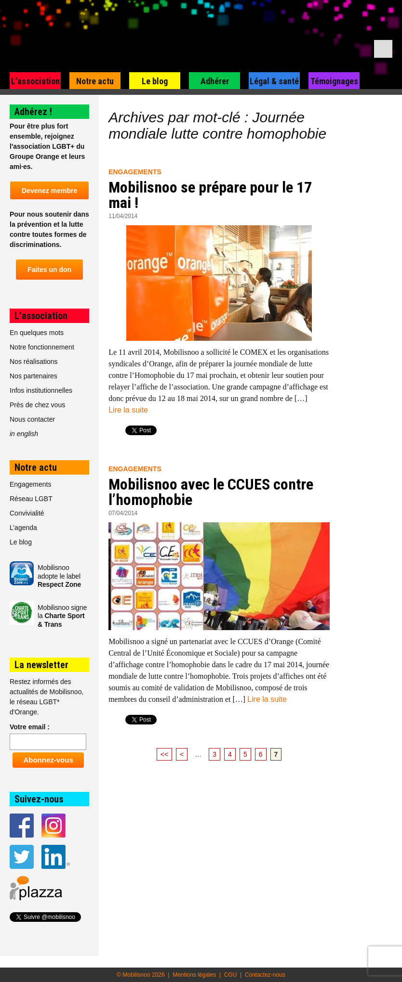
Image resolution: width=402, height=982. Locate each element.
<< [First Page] (164, 754)
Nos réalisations (34, 361)
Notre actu (95, 81)
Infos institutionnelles (41, 390)
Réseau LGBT (31, 499)
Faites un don (49, 269)
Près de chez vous (37, 405)
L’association (35, 81)
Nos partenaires (33, 376)
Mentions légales (194, 974)
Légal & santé (274, 81)
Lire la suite (128, 410)
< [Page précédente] (182, 754)
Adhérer (215, 81)
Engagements (134, 172)
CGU (230, 974)
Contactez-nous (265, 974)
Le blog (155, 81)
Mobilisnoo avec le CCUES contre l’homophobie (210, 492)
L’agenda (23, 527)
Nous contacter (32, 419)
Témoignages (334, 81)
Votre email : (30, 727)
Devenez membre (49, 190)
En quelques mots (37, 332)
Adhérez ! (33, 111)
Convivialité (27, 513)
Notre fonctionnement (42, 347)
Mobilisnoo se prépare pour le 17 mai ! (210, 195)
